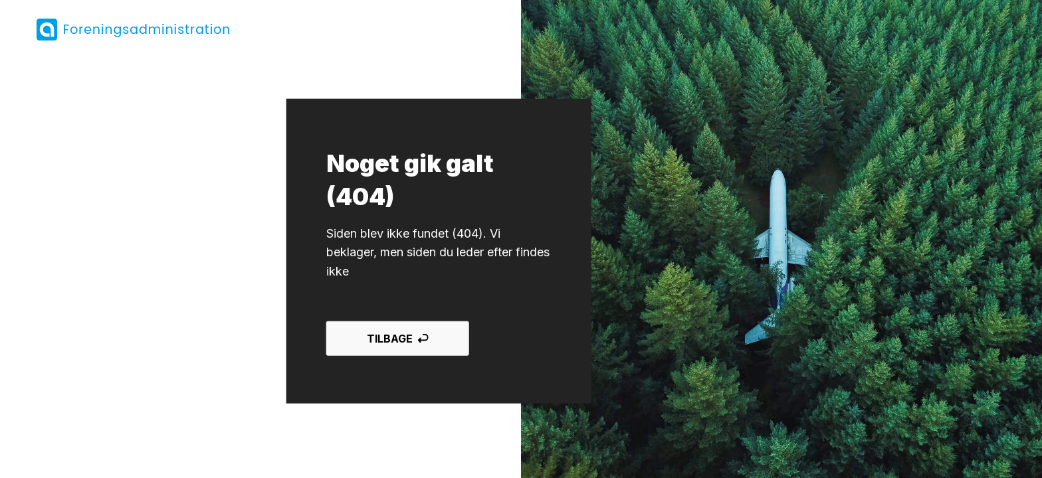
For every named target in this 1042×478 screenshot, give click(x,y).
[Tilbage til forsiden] (133, 30)
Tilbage (398, 338)
